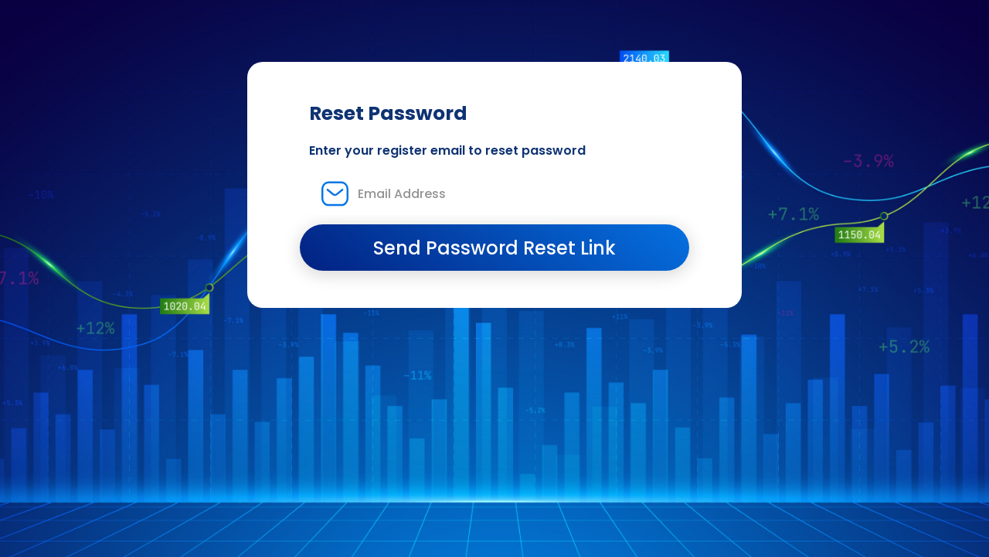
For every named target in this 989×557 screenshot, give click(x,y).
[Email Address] (494, 194)
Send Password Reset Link (494, 248)
